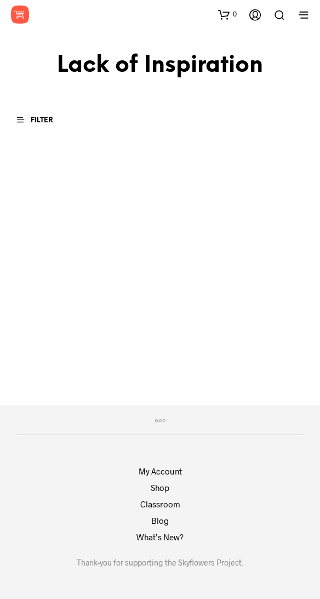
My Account (160, 471)
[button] (227, 14)
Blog (160, 520)
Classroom (160, 504)
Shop (160, 488)
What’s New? (160, 537)
